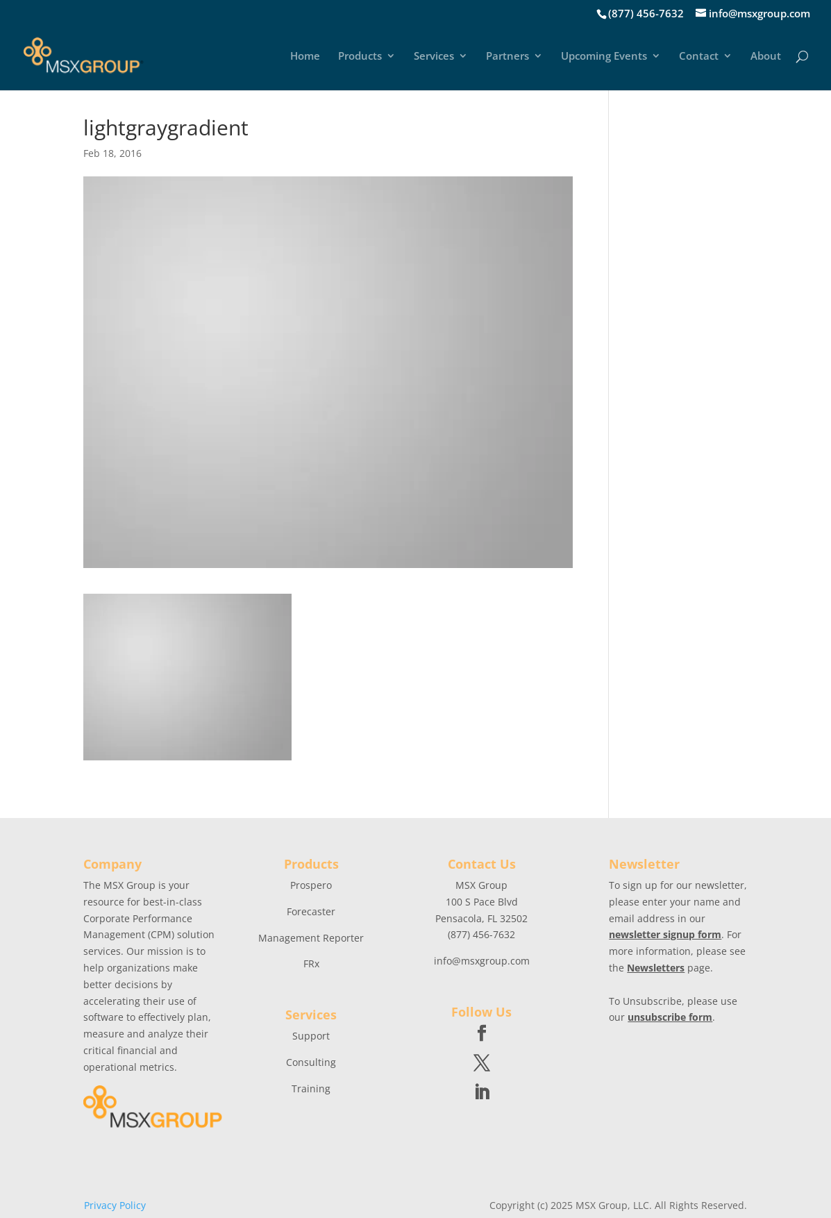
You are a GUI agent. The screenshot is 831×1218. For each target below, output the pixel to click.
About (765, 56)
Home (305, 56)
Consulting (311, 1062)
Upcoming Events (604, 56)
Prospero (311, 885)
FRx (311, 963)
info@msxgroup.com (482, 960)
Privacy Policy (115, 1205)
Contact (699, 56)
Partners (507, 56)
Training (311, 1088)
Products (360, 56)
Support (311, 1035)
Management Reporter (311, 937)
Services (434, 56)
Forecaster (311, 911)
